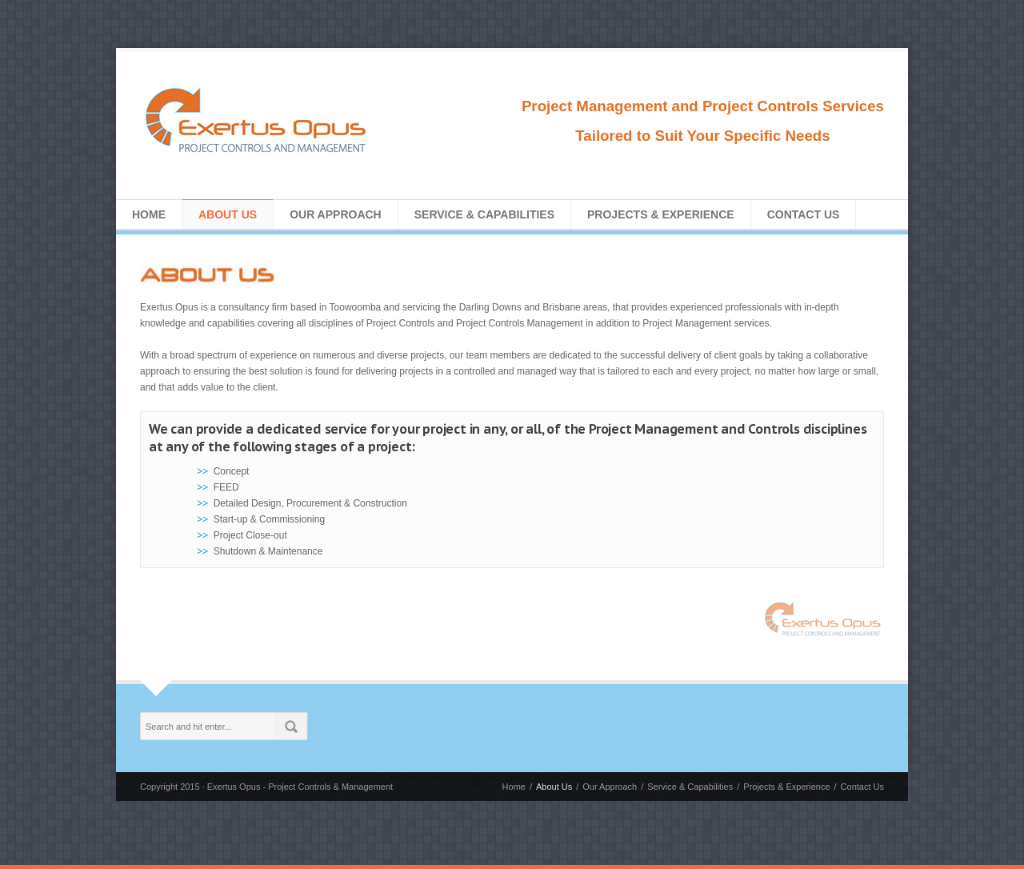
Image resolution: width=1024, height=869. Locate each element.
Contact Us (803, 214)
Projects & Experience (660, 214)
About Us (227, 214)
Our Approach (336, 214)
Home (149, 214)
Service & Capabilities (484, 214)
